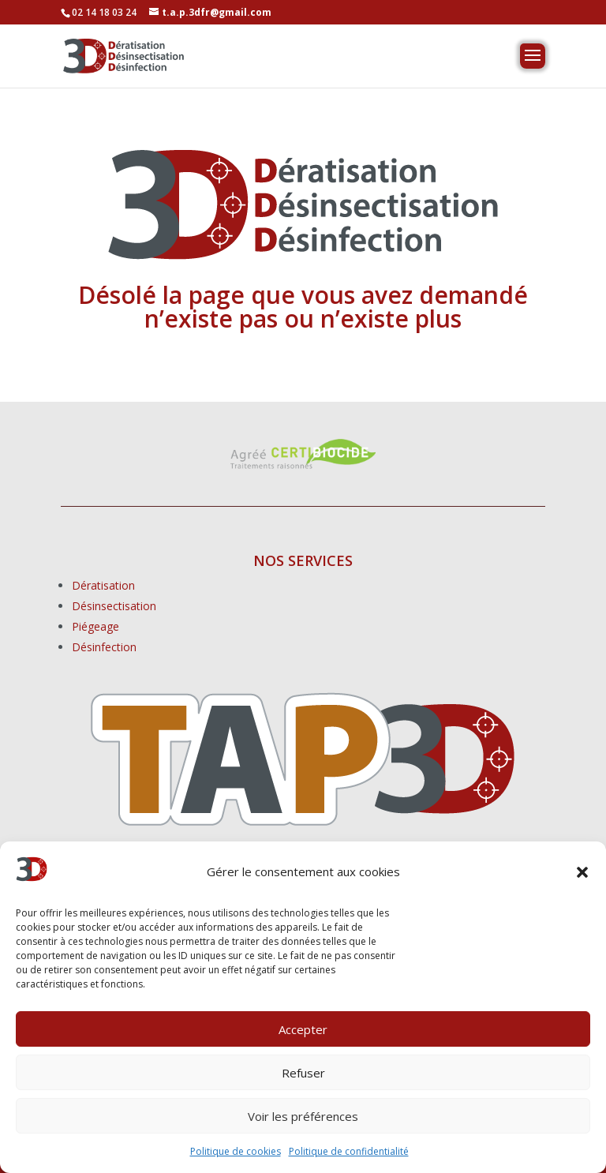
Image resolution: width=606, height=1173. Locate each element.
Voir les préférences (303, 1116)
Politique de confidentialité (349, 1151)
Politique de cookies (235, 1151)
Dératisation (103, 585)
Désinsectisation (114, 605)
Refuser (303, 1073)
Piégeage (95, 626)
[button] (582, 872)
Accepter (303, 1029)
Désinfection (104, 646)
